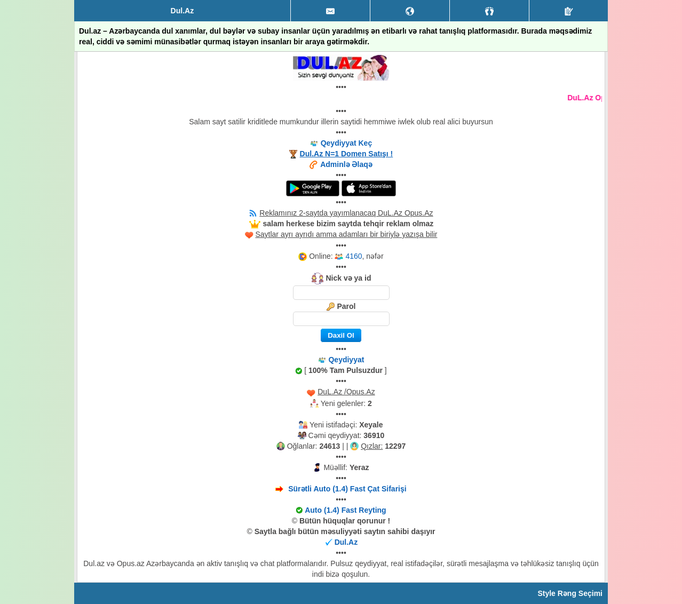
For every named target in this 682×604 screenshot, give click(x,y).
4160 (353, 256)
